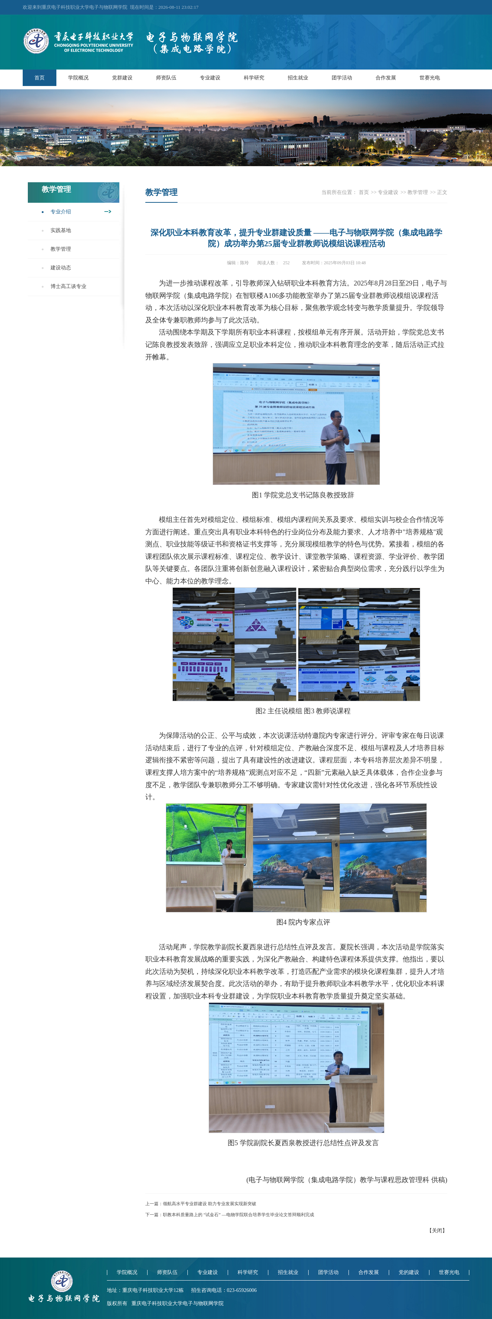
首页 (39, 78)
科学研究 (254, 78)
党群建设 (122, 78)
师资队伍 (166, 78)
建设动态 (61, 267)
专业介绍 (61, 211)
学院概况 (78, 78)
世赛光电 (430, 78)
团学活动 (342, 78)
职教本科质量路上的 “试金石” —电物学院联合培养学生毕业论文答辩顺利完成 (238, 1214)
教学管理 (61, 249)
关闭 (437, 1230)
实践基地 (61, 230)
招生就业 (298, 78)
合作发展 (386, 78)
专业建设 (210, 78)
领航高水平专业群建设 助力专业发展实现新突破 (209, 1203)
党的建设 (409, 1272)
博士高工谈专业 (68, 286)
